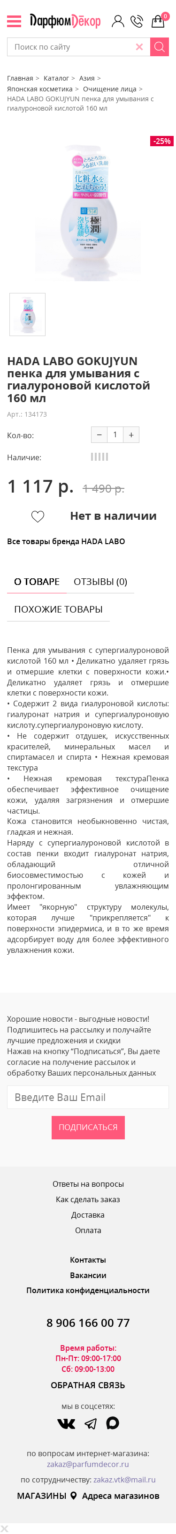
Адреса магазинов (114, 1495)
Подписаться (88, 1127)
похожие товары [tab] (58, 609)
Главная (20, 78)
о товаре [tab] (37, 581)
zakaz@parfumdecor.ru (88, 1464)
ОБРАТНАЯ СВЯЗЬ (88, 1385)
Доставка (88, 1215)
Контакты (88, 1260)
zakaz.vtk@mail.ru (124, 1479)
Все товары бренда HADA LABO (66, 541)
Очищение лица (110, 88)
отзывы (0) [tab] (100, 581)
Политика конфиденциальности (88, 1290)
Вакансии (88, 1275)
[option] (88, 211)
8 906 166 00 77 (88, 1322)
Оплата (88, 1230)
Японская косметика (40, 88)
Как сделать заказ (88, 1199)
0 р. (165, 16)
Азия (87, 78)
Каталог (56, 78)
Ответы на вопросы (88, 1184)
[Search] (159, 46)
